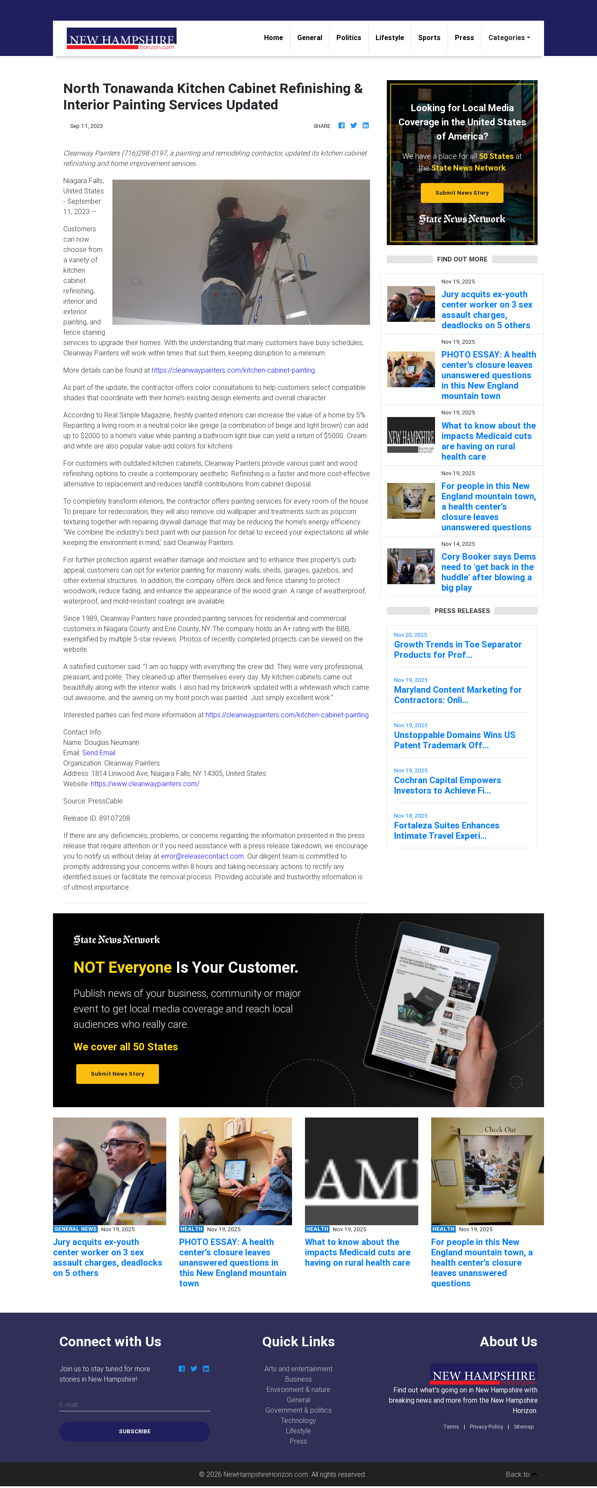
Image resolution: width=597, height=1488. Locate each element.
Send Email (98, 752)
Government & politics (298, 1410)
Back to (522, 1474)
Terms (451, 1426)
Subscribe (135, 1431)
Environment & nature (298, 1389)
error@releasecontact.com (202, 856)
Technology (298, 1420)
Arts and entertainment (298, 1368)
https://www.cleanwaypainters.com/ (145, 783)
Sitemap (524, 1426)
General (309, 37)
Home (277, 37)
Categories (506, 37)
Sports (429, 37)
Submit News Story (462, 192)
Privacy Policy (486, 1426)
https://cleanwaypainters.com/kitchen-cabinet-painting (233, 370)
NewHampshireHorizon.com (266, 1474)
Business (298, 1379)
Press (464, 37)
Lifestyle (390, 37)
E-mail (68, 1404)
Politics (348, 37)
